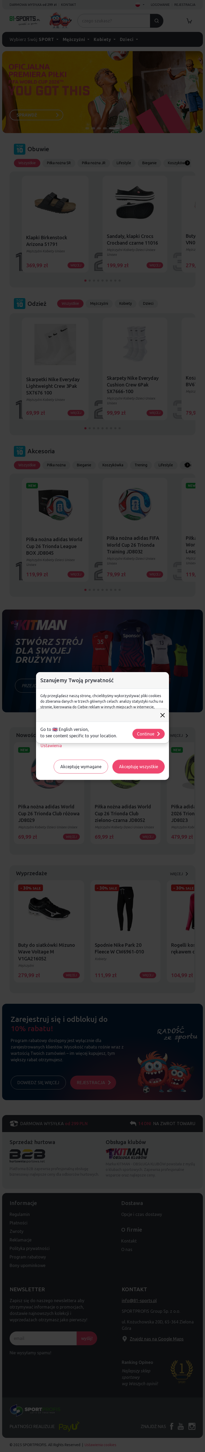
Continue (149, 733)
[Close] (162, 715)
